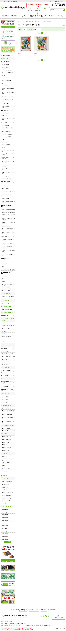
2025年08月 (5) (5, 531)
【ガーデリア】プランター (7, 428)
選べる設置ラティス (51, 16)
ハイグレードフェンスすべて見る (8, 255)
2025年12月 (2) (5, 520)
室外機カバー (4, 331)
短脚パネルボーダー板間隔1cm (8, 209)
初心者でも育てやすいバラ (7, 353)
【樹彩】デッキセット (6, 447)
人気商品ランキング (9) (6, 498)
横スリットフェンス (6, 278)
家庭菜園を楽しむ (5, 470)
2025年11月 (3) (5, 523)
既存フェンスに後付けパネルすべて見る (8, 233)
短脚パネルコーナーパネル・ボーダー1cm (8, 219)
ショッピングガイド (14, 609)
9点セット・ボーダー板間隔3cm (7, 100)
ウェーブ (4, 83)
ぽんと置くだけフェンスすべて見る (8, 107)
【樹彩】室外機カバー (6, 439)
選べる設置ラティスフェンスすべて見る (8, 285)
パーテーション (5, 465)
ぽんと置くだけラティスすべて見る (8, 119)
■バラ (2, 345)
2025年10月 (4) (5, 525)
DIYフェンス (24, 16)
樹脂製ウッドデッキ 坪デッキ (8, 325)
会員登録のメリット (32, 609)
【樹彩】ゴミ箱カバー (6, 442)
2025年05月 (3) (5, 539)
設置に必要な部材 (5, 198)
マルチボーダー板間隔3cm (7, 72)
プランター (4, 339)
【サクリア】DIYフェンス (7, 408)
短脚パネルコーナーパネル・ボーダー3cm (8, 223)
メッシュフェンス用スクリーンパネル (8, 229)
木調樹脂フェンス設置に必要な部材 (8, 251)
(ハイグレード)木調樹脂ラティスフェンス (8, 247)
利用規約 (23, 609)
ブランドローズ (5, 351)
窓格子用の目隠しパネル (7, 309)
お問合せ (62, 1)
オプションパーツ (5, 103)
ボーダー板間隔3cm (6, 67)
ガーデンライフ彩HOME (23, 21)
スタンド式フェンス (5, 258)
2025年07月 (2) (5, 533)
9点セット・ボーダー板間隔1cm (7, 96)
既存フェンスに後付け (42, 16)
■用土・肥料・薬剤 (5, 367)
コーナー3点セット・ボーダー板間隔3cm (8, 158)
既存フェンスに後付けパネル (7, 206)
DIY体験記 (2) (4, 489)
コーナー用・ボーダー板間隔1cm (8, 89)
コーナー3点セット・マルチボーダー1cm (8, 162)
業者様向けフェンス (5, 315)
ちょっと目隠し (5, 399)
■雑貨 (2, 378)
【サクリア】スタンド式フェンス (8, 422)
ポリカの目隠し (5, 402)
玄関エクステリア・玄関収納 (7, 390)
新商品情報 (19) (5, 487)
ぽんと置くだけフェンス (5, 16)
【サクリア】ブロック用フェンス (8, 418)
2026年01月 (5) (5, 517)
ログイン (51, 1)
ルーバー (4, 75)
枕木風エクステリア (6, 328)
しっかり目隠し (5, 396)
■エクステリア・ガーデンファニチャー (7, 319)
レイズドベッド (5, 342)
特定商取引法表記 (23, 611)
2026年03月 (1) (5, 512)
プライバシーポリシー (34, 611)
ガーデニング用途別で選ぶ (7, 371)
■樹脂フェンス (4, 58)
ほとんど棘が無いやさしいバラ (8, 356)
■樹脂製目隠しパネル (6, 306)
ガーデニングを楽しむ (6, 468)
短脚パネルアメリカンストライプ (8, 215)
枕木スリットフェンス (6, 288)
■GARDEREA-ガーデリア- (7, 425)
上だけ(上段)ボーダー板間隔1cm (7, 128)
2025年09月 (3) (5, 528)
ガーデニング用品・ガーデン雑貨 (7, 382)
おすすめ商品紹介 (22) (6, 495)
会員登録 (57, 1)
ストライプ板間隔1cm (6, 80)
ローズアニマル (5, 364)
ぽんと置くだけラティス (14, 16)
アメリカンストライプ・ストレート (8, 192)
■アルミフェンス (5, 300)
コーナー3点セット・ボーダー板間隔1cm (8, 154)
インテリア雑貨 (4, 386)
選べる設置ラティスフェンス (7, 272)
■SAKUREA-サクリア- (6, 405)
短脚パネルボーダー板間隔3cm (8, 212)
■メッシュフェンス (5, 293)
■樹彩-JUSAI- (4, 433)
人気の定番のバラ (5, 348)
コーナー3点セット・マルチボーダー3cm (8, 165)
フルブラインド (5, 78)
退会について (44, 611)
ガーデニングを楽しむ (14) (7, 492)
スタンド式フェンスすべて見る (8, 269)
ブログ (4, 475)
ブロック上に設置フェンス (33, 16)
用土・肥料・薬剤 (33, 21)
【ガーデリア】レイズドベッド (8, 430)
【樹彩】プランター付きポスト (8, 444)
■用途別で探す (4, 453)
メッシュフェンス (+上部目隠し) (8, 151)
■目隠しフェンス (5, 393)
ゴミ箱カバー (4, 333)
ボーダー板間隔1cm (6, 64)
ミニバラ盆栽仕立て (6, 362)
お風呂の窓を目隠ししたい (7, 462)
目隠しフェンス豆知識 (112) (7, 481)
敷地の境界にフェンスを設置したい (8, 459)
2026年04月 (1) (5, 509)
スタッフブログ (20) (6, 500)
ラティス (4, 266)
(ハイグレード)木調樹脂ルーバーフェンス (8, 240)
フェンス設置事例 (52, 609)
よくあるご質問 (42, 609)
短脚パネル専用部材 (6, 226)
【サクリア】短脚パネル (7, 414)
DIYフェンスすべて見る (7, 178)
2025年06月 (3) (5, 536)
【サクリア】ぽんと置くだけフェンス (8, 411)
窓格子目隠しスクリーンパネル (60, 16)
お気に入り (37, 9)
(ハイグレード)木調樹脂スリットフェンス (8, 244)
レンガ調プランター (6, 85)
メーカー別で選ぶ (5, 375)
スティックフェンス (6, 290)
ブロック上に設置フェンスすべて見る (8, 202)
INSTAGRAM (58, 617)
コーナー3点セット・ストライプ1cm (8, 173)
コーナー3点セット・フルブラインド (8, 169)
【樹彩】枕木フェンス (6, 436)
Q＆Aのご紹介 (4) (5, 484)
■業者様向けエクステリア (7, 312)
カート (45, 9)
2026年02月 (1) (5, 514)
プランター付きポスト (6, 336)
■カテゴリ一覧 (4, 478)
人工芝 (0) (4, 503)
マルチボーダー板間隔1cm (7, 70)
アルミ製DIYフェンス (6, 303)
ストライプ (4, 263)
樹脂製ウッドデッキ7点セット (8, 323)
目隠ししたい (4, 456)
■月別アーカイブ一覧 (6, 506)
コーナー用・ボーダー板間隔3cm (8, 93)
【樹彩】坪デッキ (5, 450)
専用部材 (4, 281)
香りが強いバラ (5, 359)
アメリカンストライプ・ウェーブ (8, 196)
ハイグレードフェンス (6, 236)
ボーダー (4, 261)
